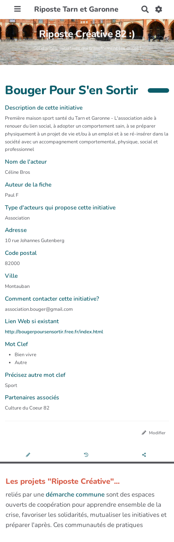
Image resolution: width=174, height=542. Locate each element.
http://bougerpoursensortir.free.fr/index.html (54, 331)
